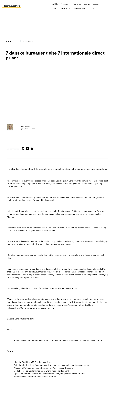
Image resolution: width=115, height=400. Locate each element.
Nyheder (9, 41)
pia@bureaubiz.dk (28, 129)
